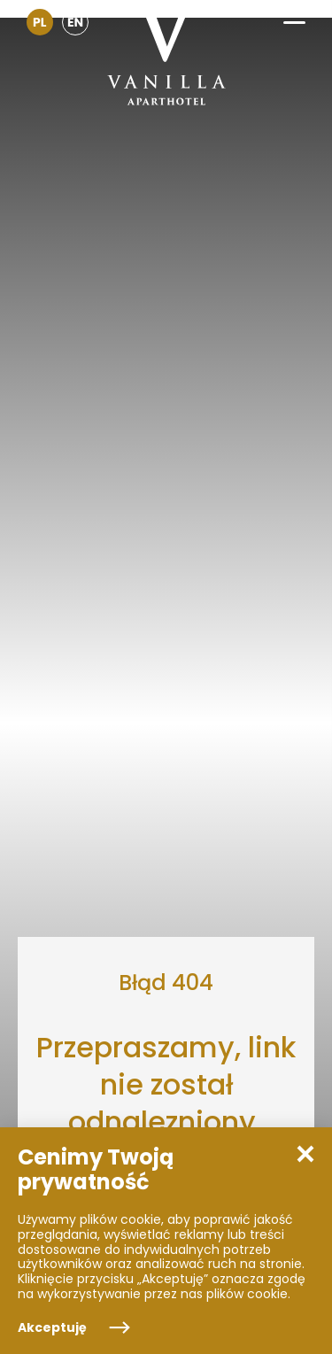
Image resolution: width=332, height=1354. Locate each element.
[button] (294, 16)
